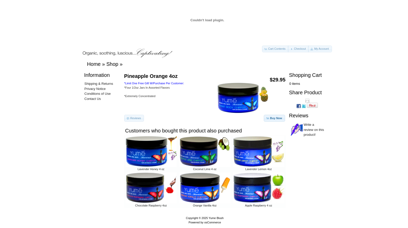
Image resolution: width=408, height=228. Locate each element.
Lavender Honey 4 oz (151, 169)
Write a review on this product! (314, 130)
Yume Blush (216, 218)
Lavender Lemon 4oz (258, 169)
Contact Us (93, 99)
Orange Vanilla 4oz (205, 205)
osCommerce (212, 222)
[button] (275, 49)
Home (94, 64)
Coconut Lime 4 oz (205, 169)
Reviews (299, 115)
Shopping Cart (305, 75)
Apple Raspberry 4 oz (258, 205)
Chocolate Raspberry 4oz (151, 205)
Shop (112, 64)
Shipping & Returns (99, 84)
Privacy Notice (95, 89)
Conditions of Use (98, 94)
